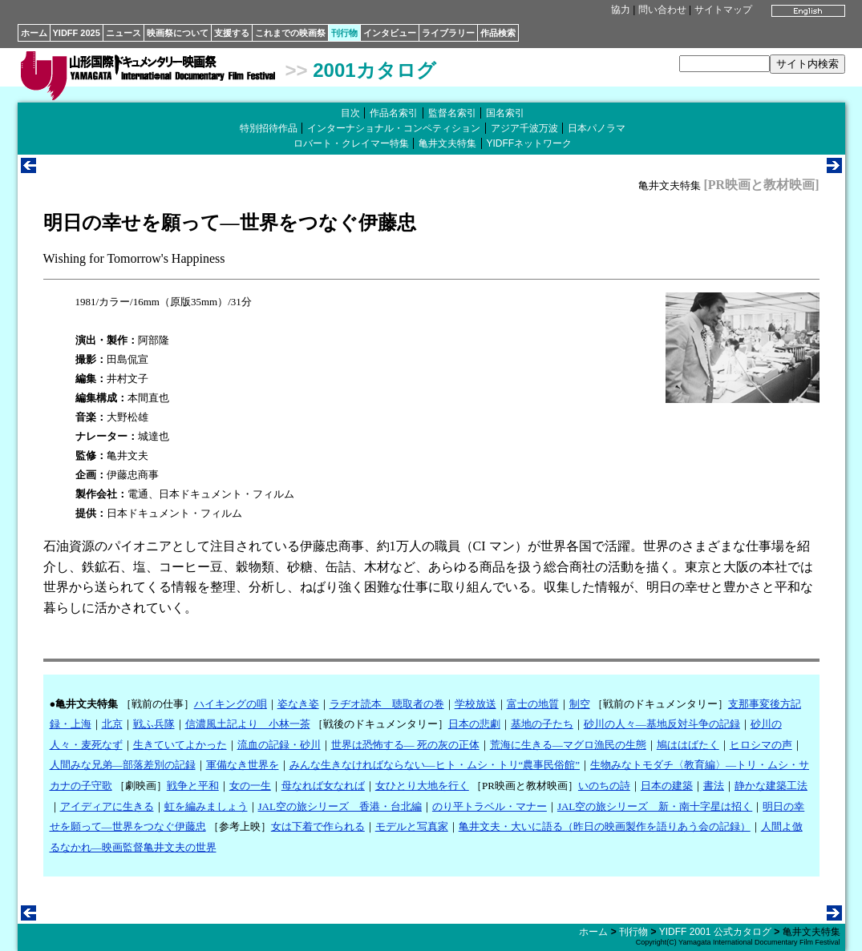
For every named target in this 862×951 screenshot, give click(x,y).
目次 (350, 113)
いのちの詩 (604, 786)
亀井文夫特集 (447, 143)
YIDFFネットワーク (530, 143)
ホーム (34, 33)
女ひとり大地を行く (422, 786)
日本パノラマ (596, 128)
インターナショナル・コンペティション (393, 128)
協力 (620, 9)
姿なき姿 (298, 704)
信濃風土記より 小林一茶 (247, 724)
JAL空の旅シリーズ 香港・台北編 (340, 806)
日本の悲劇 (474, 724)
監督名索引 (452, 113)
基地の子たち (542, 724)
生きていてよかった (180, 745)
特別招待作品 (268, 128)
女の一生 (250, 786)
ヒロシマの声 (761, 745)
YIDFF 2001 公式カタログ (715, 931)
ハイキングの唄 (230, 704)
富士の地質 (533, 704)
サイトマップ (723, 9)
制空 (579, 704)
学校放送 (475, 704)
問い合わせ (662, 9)
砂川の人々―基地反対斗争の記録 (662, 724)
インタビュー (389, 33)
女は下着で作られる (318, 826)
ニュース (123, 33)
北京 (112, 724)
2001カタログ (374, 70)
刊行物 (344, 33)
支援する (231, 33)
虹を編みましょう (206, 806)
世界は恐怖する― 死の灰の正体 (405, 745)
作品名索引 (394, 113)
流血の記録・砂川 (279, 745)
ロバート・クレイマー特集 (351, 143)
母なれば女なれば (323, 786)
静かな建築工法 (771, 786)
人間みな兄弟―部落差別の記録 (123, 765)
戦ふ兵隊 (154, 724)
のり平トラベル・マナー (489, 806)
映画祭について (177, 33)
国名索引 (505, 113)
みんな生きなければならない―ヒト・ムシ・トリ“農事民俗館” (435, 765)
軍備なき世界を (242, 765)
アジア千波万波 (524, 128)
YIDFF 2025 (76, 33)
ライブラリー (448, 33)
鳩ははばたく (688, 745)
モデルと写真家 (411, 826)
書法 (713, 786)
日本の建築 (667, 786)
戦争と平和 (193, 786)
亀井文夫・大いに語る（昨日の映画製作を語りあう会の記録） (605, 826)
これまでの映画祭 (290, 33)
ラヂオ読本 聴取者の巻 (387, 704)
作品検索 (498, 33)
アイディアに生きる (107, 806)
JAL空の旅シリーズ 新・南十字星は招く (654, 806)
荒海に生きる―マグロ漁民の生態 (568, 745)
